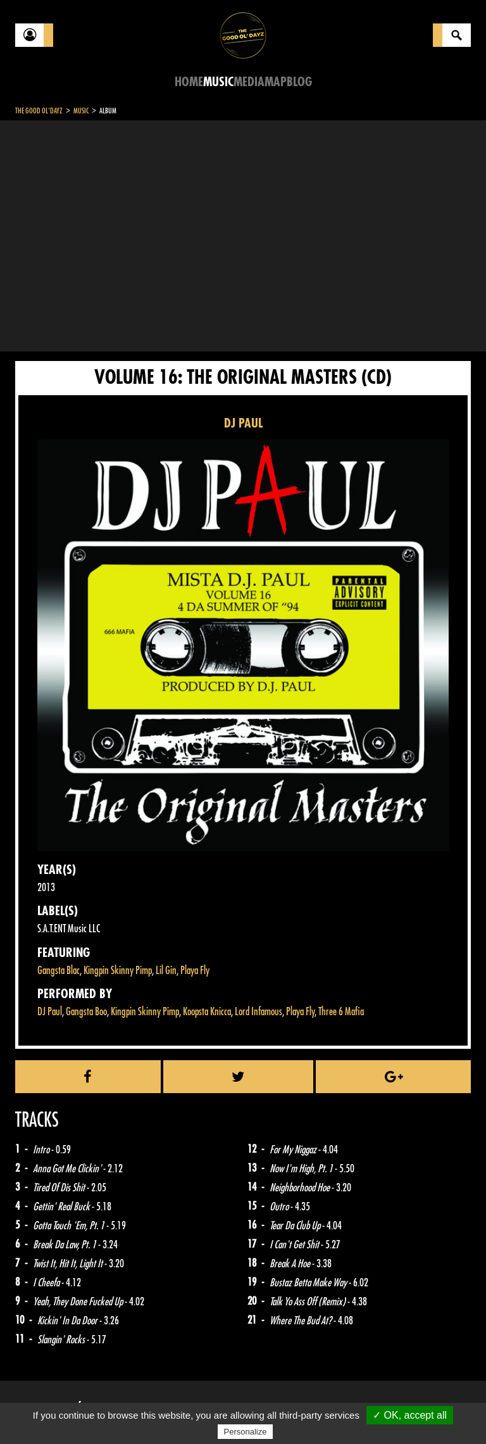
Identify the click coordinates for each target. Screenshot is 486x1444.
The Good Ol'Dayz (39, 111)
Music (218, 82)
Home (189, 82)
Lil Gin (166, 970)
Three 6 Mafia (341, 1011)
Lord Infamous (258, 1011)
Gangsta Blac (58, 970)
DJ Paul (49, 1011)
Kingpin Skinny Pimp (118, 970)
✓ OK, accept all (410, 1415)
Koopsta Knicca (207, 1011)
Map (276, 82)
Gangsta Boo (86, 1011)
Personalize (245, 1431)
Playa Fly (194, 970)
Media (249, 82)
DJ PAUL (243, 423)
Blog (299, 82)
